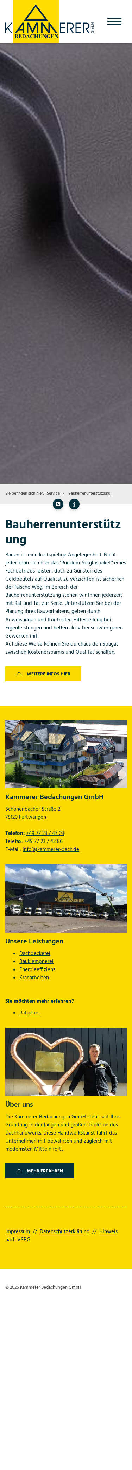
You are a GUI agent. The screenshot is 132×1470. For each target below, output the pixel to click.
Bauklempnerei (36, 962)
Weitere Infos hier (48, 674)
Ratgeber (29, 1013)
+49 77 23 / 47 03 (45, 833)
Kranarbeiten (34, 978)
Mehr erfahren (45, 1171)
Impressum (17, 1232)
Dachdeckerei (34, 953)
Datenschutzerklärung (64, 1232)
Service (53, 493)
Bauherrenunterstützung (89, 493)
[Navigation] (114, 21)
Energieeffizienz (37, 970)
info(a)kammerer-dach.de (51, 849)
